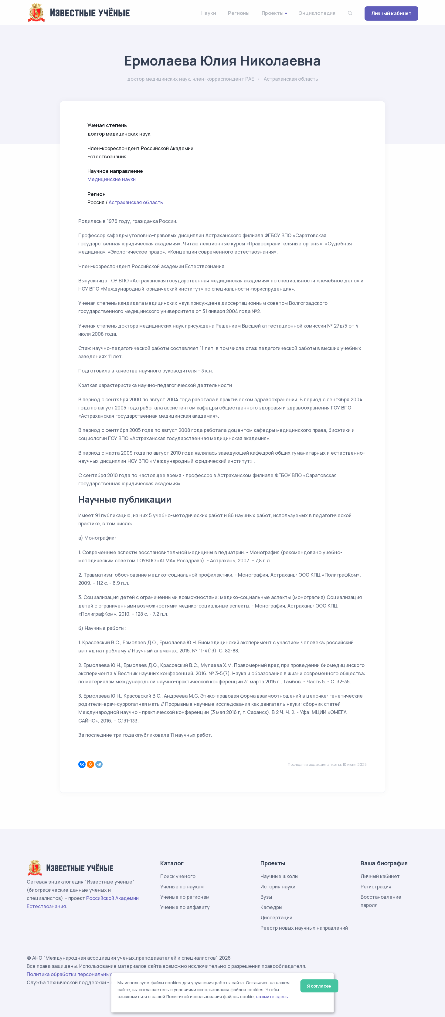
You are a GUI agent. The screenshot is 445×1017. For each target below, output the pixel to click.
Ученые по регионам (184, 897)
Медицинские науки (111, 179)
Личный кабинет (391, 13)
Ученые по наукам (182, 886)
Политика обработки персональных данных (79, 974)
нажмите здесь (272, 996)
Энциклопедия (317, 13)
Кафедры (271, 907)
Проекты (273, 13)
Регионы (239, 13)
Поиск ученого (177, 876)
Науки (208, 13)
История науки (277, 886)
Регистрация (376, 886)
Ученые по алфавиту (185, 907)
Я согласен (319, 986)
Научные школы (279, 876)
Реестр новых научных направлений (304, 927)
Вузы (266, 897)
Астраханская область (136, 202)
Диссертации (276, 917)
